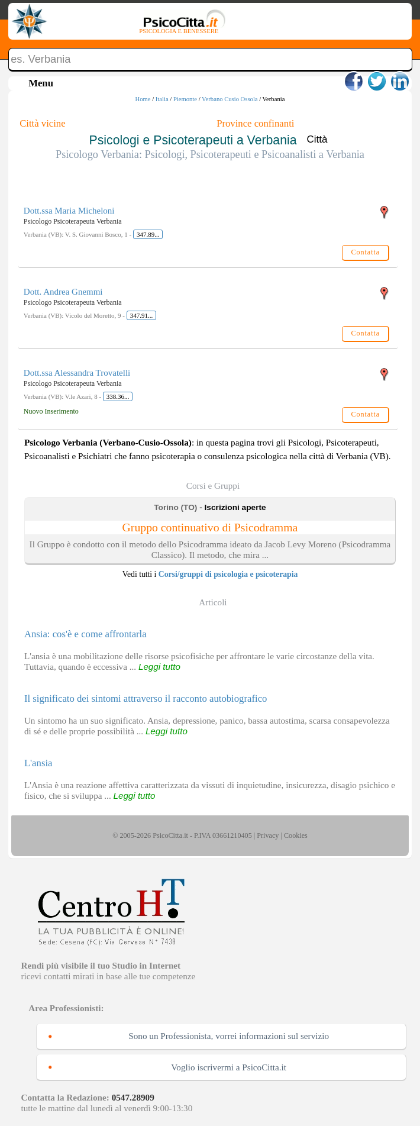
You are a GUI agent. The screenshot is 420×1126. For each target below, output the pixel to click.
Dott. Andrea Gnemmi (63, 291)
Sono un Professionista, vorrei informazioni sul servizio (228, 1036)
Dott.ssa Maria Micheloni (69, 210)
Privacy (268, 835)
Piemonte (185, 99)
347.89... (148, 234)
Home (143, 99)
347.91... (141, 315)
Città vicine (42, 123)
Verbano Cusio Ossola (229, 99)
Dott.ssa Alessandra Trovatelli (77, 373)
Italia (162, 99)
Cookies (296, 835)
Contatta (365, 252)
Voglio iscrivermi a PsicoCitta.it (228, 1067)
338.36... (118, 396)
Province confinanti (255, 123)
